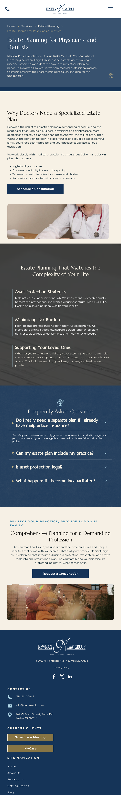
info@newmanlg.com (30, 694)
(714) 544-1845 (25, 685)
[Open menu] (110, 9)
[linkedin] (70, 666)
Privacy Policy (62, 656)
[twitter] (62, 666)
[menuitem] (60, 755)
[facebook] (53, 666)
